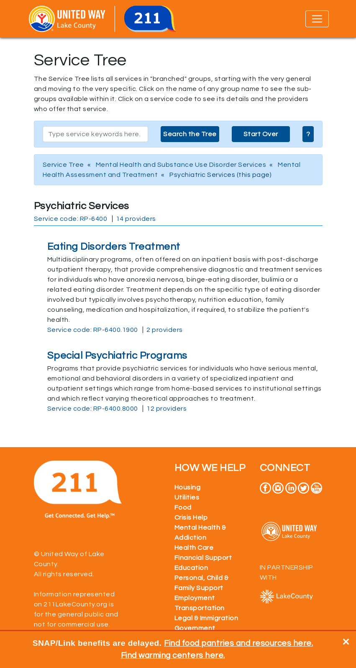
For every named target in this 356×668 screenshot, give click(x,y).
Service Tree (63, 164)
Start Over (260, 134)
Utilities (187, 497)
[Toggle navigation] (317, 18)
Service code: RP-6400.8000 (92, 408)
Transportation (199, 608)
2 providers (164, 329)
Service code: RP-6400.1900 (92, 329)
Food (183, 507)
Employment (194, 598)
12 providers (166, 408)
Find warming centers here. (173, 655)
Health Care (194, 547)
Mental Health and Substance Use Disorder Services (181, 164)
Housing (187, 487)
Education (191, 567)
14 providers (136, 218)
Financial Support (203, 557)
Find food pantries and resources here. (238, 643)
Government (194, 628)
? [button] (308, 134)
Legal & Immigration (206, 618)
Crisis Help (191, 517)
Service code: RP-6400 (71, 218)
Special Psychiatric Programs (117, 355)
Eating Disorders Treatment (113, 246)
